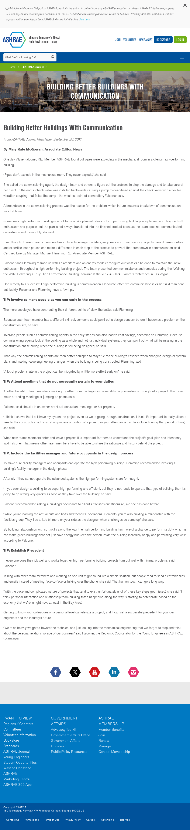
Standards (11, 746)
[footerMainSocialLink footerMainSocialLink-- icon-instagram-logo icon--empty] (133, 672)
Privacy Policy (73, 819)
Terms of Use (51, 819)
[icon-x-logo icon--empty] (75, 672)
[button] (185, 6)
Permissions (32, 819)
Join (118, 40)
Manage (105, 746)
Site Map (125, 819)
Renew (104, 740)
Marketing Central (17, 779)
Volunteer (129, 40)
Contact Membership (114, 751)
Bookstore (163, 40)
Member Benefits (111, 729)
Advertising (107, 819)
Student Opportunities (20, 762)
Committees (12, 729)
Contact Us (12, 819)
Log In (180, 40)
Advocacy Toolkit (63, 729)
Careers (91, 819)
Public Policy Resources (69, 751)
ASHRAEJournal (33, 67)
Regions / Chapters (18, 724)
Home (11, 67)
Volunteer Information (19, 735)
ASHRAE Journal (16, 751)
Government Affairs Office (70, 735)
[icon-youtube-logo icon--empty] (95, 672)
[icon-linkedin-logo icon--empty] (114, 672)
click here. (85, 19)
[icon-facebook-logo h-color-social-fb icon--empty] (56, 672)
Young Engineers (16, 757)
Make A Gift (145, 40)
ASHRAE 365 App (17, 784)
